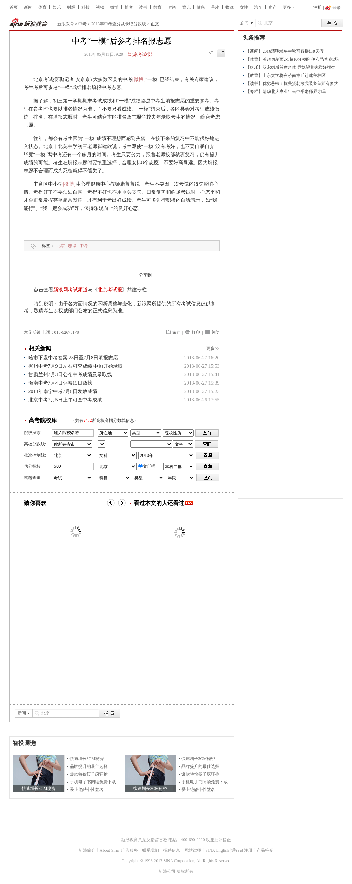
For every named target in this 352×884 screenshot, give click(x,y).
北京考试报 (110, 289)
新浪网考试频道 (70, 289)
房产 (272, 7)
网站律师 (192, 850)
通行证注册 (241, 850)
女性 (244, 7)
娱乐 (57, 7)
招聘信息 (171, 850)
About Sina (109, 850)
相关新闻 (40, 348)
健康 (201, 7)
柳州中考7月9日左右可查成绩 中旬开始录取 (75, 366)
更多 (287, 7)
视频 (100, 7)
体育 (42, 7)
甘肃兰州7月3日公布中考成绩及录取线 (70, 374)
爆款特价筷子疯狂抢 (89, 774)
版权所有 (185, 871)
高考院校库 (43, 420)
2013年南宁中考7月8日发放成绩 (62, 391)
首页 (13, 7)
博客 (129, 7)
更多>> (213, 348)
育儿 (186, 7)
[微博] (138, 79)
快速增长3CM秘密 (87, 758)
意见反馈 (32, 332)
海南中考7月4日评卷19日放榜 (60, 383)
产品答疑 (265, 850)
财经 (71, 7)
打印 (196, 332)
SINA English (217, 850)
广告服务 (129, 850)
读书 (143, 7)
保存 (176, 332)
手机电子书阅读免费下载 (93, 781)
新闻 (28, 7)
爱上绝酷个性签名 (87, 789)
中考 (82, 23)
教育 (157, 7)
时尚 (172, 7)
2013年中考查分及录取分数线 (118, 23)
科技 (85, 7)
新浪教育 (65, 23)
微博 (114, 7)
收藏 (229, 7)
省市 (101, 444)
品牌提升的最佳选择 (89, 766)
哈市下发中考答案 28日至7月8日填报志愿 (73, 357)
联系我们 (150, 850)
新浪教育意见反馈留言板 (144, 839)
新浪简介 (87, 850)
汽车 (258, 7)
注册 (317, 7)
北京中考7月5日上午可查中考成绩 (65, 400)
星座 (215, 7)
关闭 (215, 332)
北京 (61, 245)
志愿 (72, 245)
